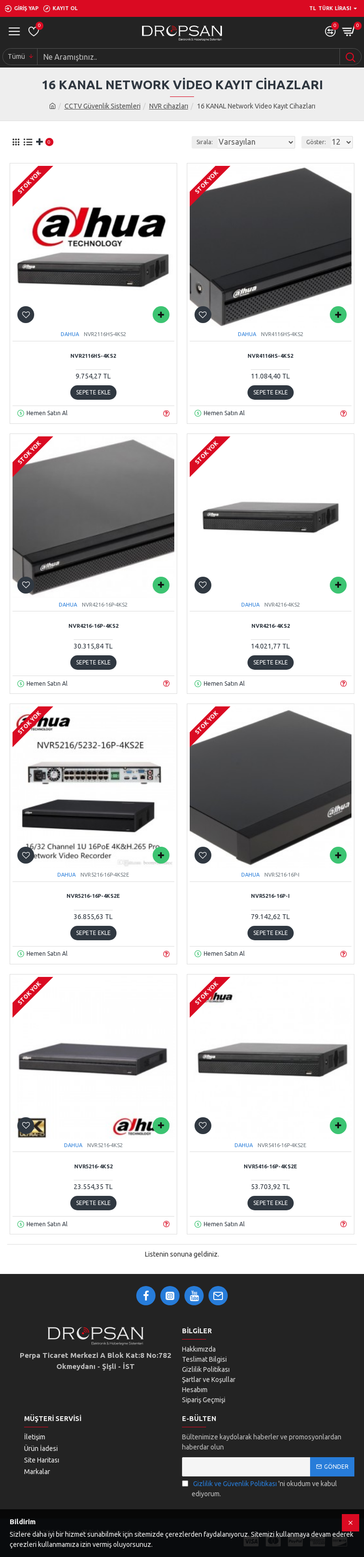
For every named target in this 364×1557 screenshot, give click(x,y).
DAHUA (70, 334)
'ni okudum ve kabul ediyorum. (259, 1488)
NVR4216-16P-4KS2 (93, 626)
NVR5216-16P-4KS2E (93, 896)
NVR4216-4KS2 (270, 626)
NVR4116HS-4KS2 (270, 356)
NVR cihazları (168, 106)
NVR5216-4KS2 (93, 1166)
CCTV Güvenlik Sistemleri (103, 106)
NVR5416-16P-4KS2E (270, 1166)
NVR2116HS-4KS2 (93, 356)
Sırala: (204, 142)
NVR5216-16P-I (270, 896)
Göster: (316, 142)
